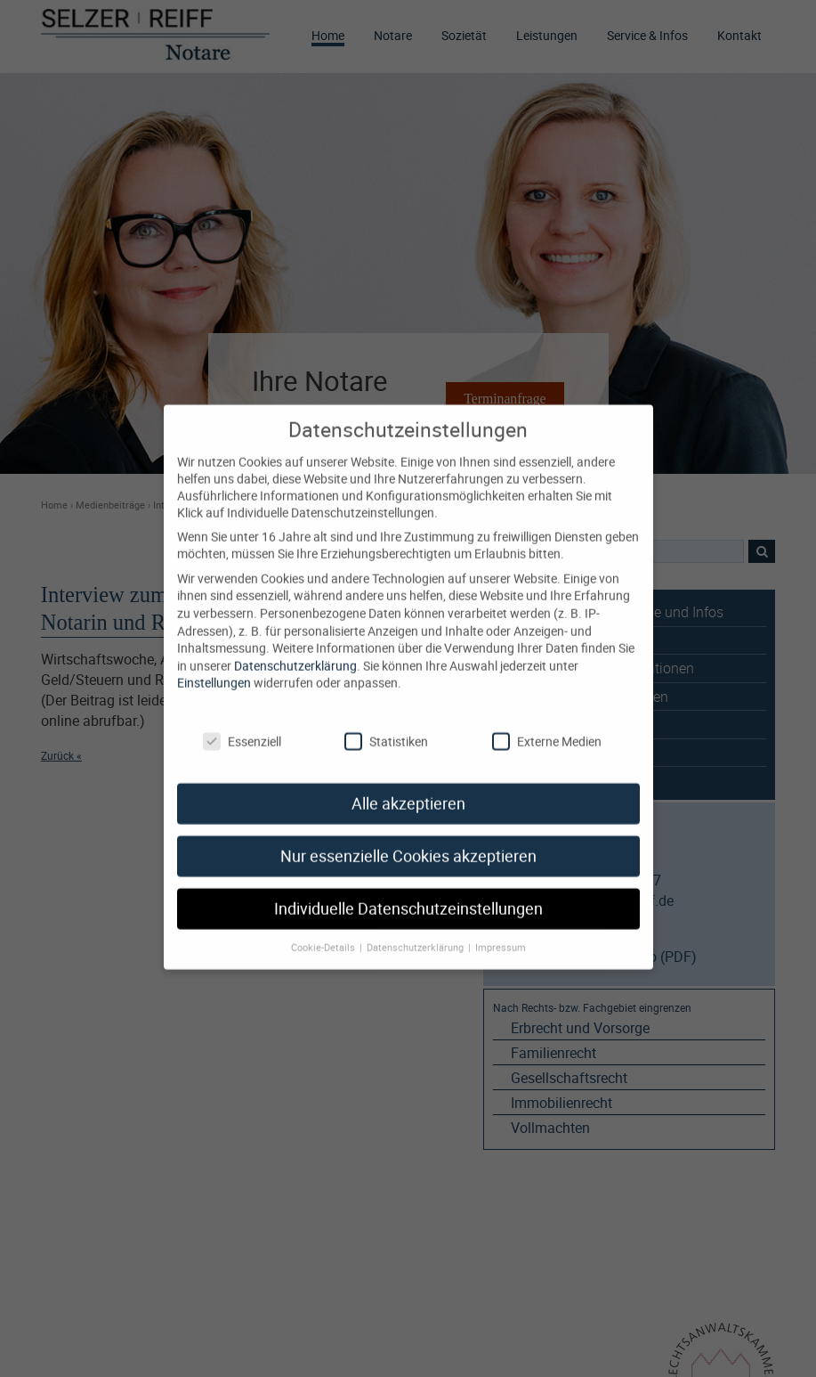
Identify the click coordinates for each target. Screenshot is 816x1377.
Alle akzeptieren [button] (408, 786)
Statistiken (386, 722)
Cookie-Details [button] (324, 929)
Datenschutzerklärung (295, 647)
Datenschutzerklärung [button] (416, 929)
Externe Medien (547, 722)
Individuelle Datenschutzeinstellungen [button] (408, 891)
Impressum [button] (500, 929)
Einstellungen (214, 664)
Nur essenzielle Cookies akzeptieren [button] (408, 838)
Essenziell (242, 722)
